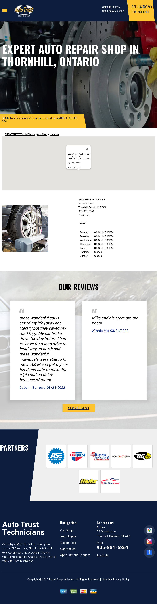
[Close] (87, 149)
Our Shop (42, 134)
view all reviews (78, 408)
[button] (78, 173)
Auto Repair (68, 536)
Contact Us (68, 549)
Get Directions (74, 168)
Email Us (103, 555)
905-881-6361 (140, 11)
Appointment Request (75, 555)
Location (54, 134)
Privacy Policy (121, 579)
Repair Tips (68, 543)
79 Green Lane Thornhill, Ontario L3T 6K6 (48, 118)
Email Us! (83, 215)
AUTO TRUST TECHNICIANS (20, 134)
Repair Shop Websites (62, 579)
